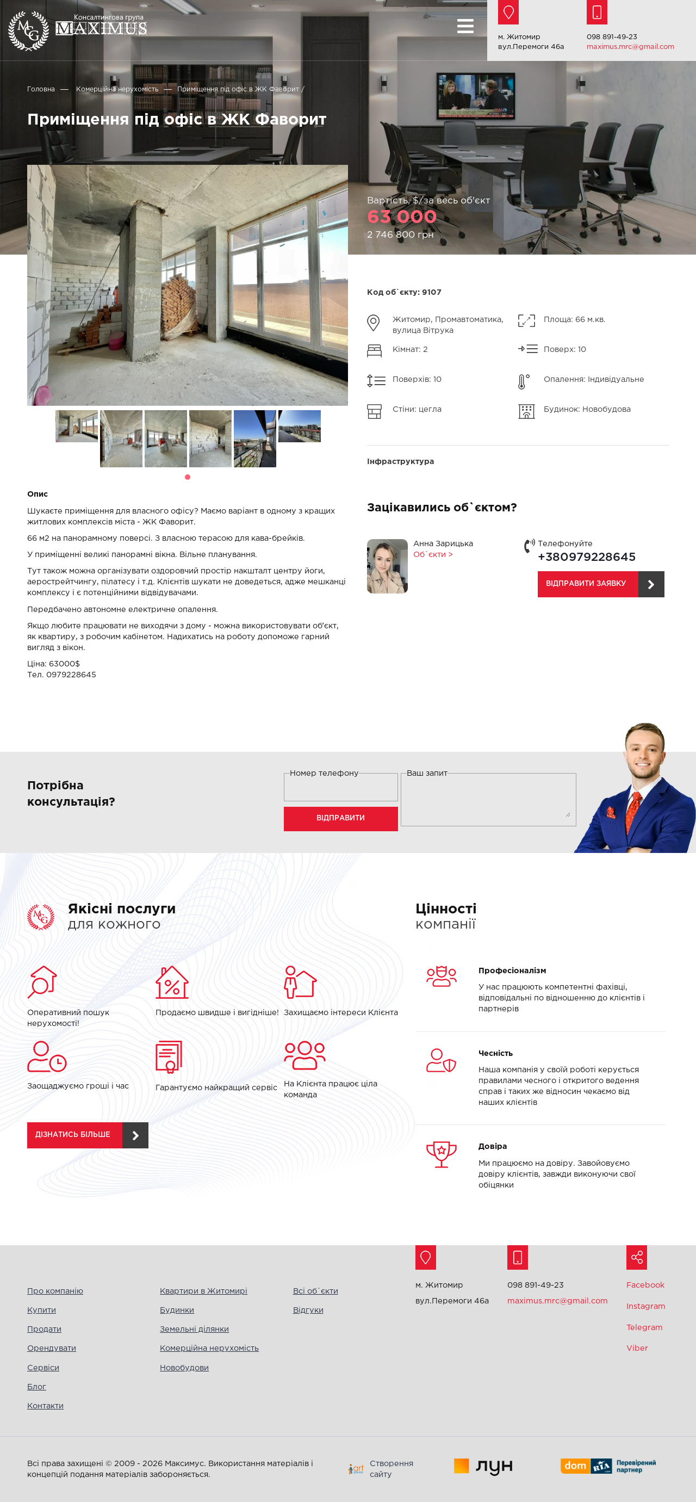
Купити (41, 1310)
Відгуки (308, 1310)
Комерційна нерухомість (209, 1348)
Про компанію (55, 1291)
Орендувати (51, 1348)
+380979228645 (587, 557)
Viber (637, 1348)
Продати (44, 1329)
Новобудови (184, 1367)
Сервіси (43, 1367)
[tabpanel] (76, 428)
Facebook (645, 1285)
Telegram (644, 1327)
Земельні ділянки (194, 1329)
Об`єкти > (433, 554)
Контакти (45, 1406)
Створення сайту (391, 1469)
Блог (36, 1386)
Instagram (646, 1306)
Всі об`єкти (315, 1291)
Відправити (340, 818)
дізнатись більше (72, 1135)
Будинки (177, 1310)
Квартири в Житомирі (203, 1291)
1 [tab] (187, 477)
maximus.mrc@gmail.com (630, 47)
